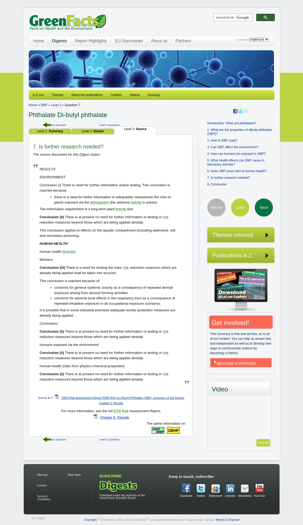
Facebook (186, 495)
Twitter (201, 495)
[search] (232, 17)
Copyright (90, 519)
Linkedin (230, 495)
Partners (183, 41)
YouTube (259, 495)
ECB (117, 411)
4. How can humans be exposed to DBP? (236, 154)
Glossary (154, 95)
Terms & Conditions (44, 498)
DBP (44, 105)
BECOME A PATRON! (234, 363)
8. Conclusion (217, 184)
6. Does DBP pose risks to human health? (237, 171)
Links (240, 207)
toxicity (136, 202)
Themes (57, 95)
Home (38, 41)
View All (263, 443)
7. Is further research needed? (228, 178)
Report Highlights (91, 41)
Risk (125, 411)
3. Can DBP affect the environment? (232, 147)
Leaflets (116, 95)
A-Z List (38, 95)
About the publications (87, 95)
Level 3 (56, 105)
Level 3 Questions (109, 124)
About (264, 207)
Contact (42, 485)
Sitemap (42, 474)
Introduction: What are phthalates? (231, 123)
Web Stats (74, 474)
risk (165, 217)
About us (159, 41)
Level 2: (93, 131)
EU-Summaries (129, 41)
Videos (134, 95)
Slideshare (215, 495)
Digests (59, 41)
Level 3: (135, 129)
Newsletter (245, 495)
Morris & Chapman (228, 519)
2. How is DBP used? (222, 140)
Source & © (45, 397)
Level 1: (50, 131)
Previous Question (55, 124)
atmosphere (99, 202)
